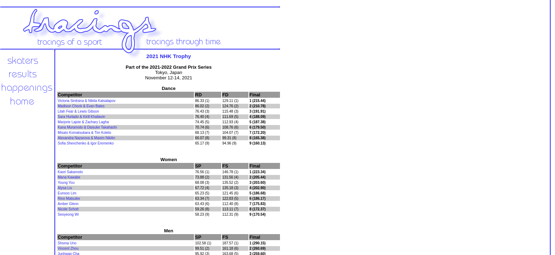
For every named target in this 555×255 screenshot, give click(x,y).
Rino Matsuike (69, 198)
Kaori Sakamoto (70, 172)
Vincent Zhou (68, 248)
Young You (66, 183)
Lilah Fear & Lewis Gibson (78, 111)
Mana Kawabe (69, 177)
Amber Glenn (68, 204)
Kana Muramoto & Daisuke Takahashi (87, 127)
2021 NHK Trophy (169, 56)
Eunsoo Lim (67, 193)
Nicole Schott (68, 209)
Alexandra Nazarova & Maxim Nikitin (86, 138)
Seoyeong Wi (68, 214)
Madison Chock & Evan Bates (81, 106)
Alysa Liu (65, 188)
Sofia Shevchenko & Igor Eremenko (86, 143)
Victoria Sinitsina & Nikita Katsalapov (86, 101)
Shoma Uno (67, 243)
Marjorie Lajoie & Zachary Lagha (83, 122)
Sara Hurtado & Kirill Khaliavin (81, 117)
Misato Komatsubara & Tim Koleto (84, 133)
